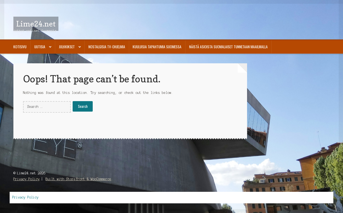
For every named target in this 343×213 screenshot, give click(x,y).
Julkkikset (67, 46)
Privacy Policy (26, 179)
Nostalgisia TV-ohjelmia (106, 46)
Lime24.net (36, 23)
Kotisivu (20, 46)
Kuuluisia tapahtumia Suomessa (157, 46)
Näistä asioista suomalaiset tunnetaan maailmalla (228, 46)
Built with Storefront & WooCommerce (78, 179)
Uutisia (39, 46)
